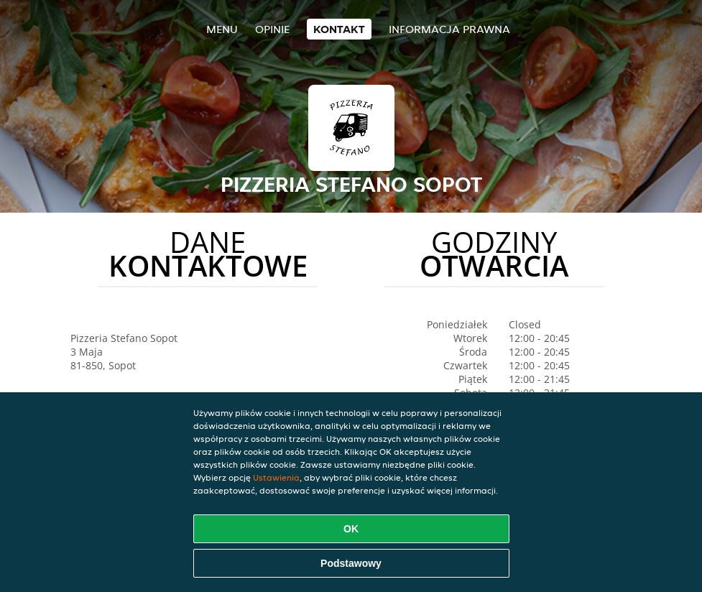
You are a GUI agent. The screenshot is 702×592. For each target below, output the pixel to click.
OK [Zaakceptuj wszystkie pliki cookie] (351, 529)
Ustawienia (276, 477)
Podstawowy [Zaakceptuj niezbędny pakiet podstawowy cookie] (351, 563)
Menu (222, 29)
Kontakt (339, 29)
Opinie (272, 29)
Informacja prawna (449, 29)
